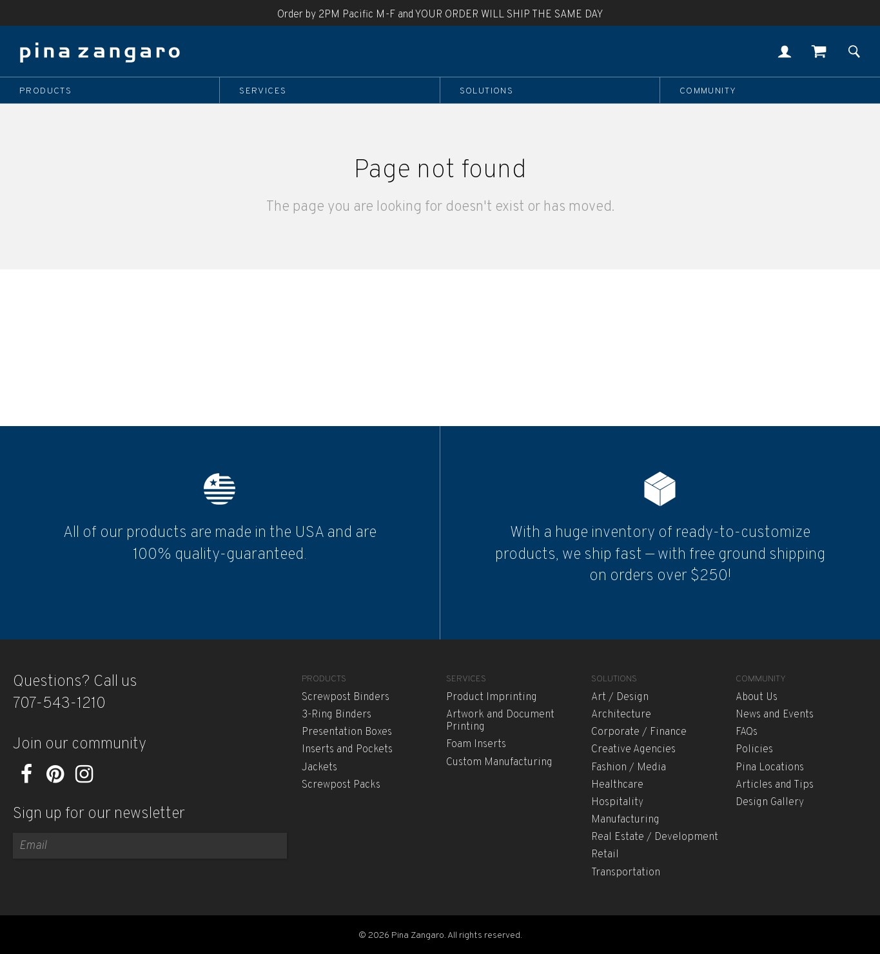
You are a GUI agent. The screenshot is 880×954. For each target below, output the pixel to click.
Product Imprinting (491, 697)
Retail (605, 854)
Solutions (487, 91)
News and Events (775, 714)
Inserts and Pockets (347, 749)
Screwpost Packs (341, 785)
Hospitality (617, 802)
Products (45, 91)
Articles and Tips (775, 785)
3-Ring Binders (336, 714)
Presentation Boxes (347, 732)
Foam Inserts (476, 744)
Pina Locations (770, 767)
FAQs (747, 732)
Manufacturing (625, 819)
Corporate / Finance (639, 732)
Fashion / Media (628, 767)
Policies (754, 749)
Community (708, 91)
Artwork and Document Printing (500, 721)
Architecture (621, 714)
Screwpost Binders (345, 697)
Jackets (319, 767)
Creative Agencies (633, 749)
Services (262, 91)
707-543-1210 (59, 704)
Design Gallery (770, 802)
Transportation (625, 872)
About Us (756, 697)
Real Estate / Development (654, 837)
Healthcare (617, 785)
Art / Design (620, 697)
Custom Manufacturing (499, 762)
